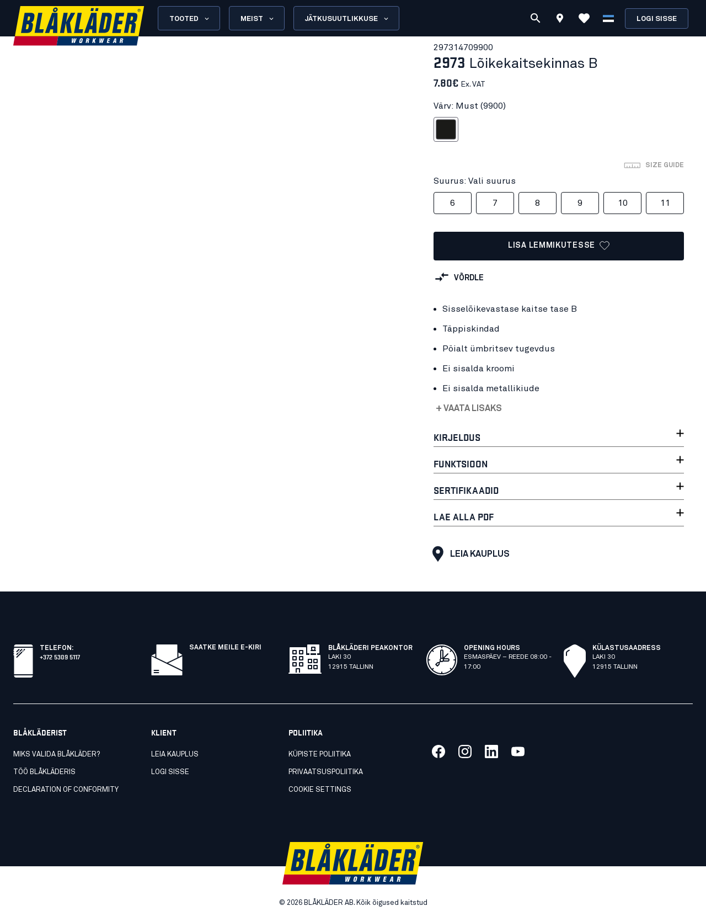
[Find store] (560, 20)
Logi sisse (657, 19)
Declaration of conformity (66, 789)
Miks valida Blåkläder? (56, 754)
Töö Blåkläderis (44, 772)
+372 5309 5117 (60, 656)
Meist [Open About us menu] (257, 18)
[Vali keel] (608, 18)
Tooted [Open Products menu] (190, 18)
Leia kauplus (468, 554)
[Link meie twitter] (465, 751)
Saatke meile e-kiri (225, 647)
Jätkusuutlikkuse (347, 18)
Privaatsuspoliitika (325, 772)
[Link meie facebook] (438, 751)
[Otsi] (535, 18)
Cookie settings (319, 789)
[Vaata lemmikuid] (584, 18)
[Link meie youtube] (518, 751)
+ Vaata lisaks (469, 408)
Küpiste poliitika (319, 754)
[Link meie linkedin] (491, 751)
